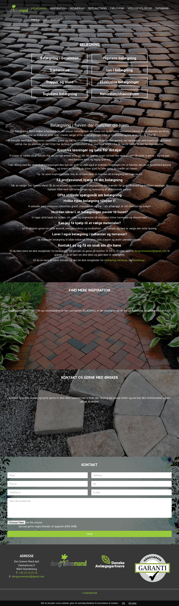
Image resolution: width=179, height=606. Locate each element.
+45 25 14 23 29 (28, 572)
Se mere (132, 603)
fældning (122, 260)
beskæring (110, 260)
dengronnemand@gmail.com (150, 251)
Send (89, 533)
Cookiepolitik (90, 592)
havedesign (138, 260)
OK (123, 603)
